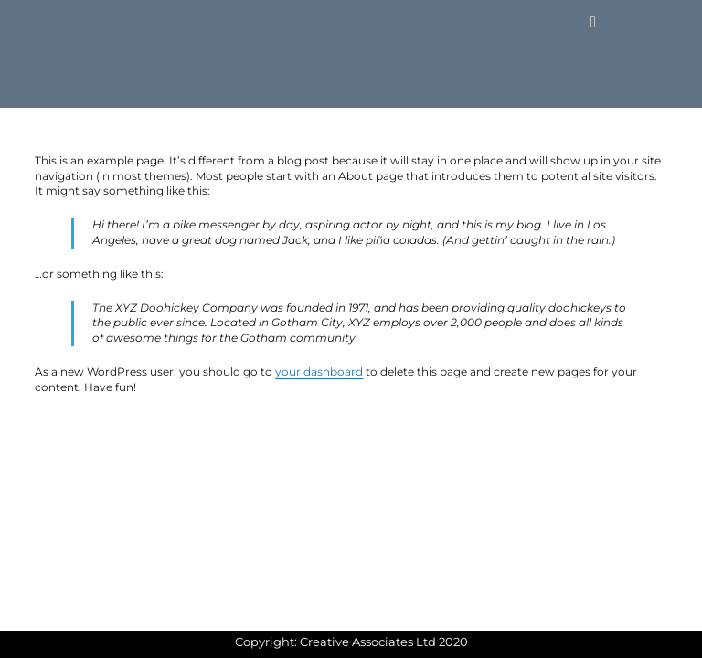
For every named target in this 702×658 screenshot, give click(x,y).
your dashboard (319, 371)
